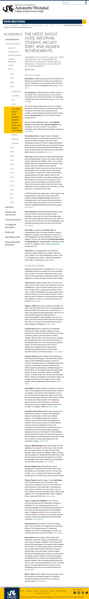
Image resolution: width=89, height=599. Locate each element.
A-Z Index (21, 591)
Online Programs (13, 220)
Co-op (10, 65)
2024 (12, 82)
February (15, 139)
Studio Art (9, 232)
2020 (12, 156)
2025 (12, 78)
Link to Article (35, 301)
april (59, 25)
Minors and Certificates (10, 213)
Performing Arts (12, 237)
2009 (12, 202)
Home (6, 25)
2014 (12, 181)
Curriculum (13, 52)
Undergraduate (25, 25)
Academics (14, 25)
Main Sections (14, 21)
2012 (12, 189)
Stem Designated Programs (12, 243)
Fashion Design (37, 25)
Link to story (29, 131)
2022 (12, 147)
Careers (35, 591)
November (16, 91)
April (13, 104)
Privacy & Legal (43, 591)
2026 (12, 74)
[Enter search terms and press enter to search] (75, 2)
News (46, 25)
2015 (12, 177)
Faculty (11, 48)
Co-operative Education (10, 225)
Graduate (9, 207)
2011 (12, 194)
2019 (12, 160)
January (15, 143)
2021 (12, 152)
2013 (12, 185)
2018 (12, 164)
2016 (12, 173)
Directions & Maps (61, 591)
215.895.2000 (64, 597)
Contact (52, 591)
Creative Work (14, 55)
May (13, 100)
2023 (53, 25)
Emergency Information (42, 593)
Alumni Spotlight (12, 60)
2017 (12, 168)
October (15, 95)
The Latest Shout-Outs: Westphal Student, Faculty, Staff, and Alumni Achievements (17, 120)
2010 (12, 198)
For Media (29, 591)
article (57, 269)
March (14, 135)
